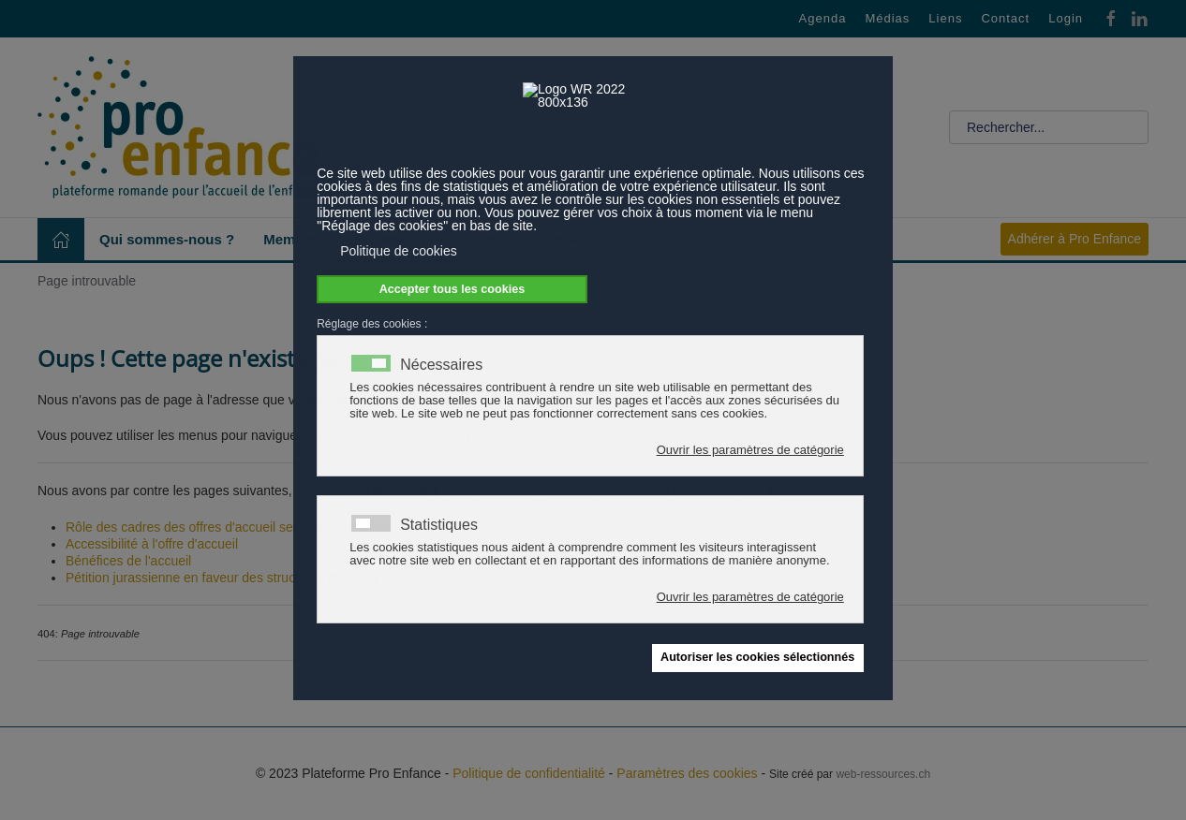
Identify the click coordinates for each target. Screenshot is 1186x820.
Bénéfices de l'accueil (128, 560)
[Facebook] (1111, 17)
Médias (887, 18)
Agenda (823, 18)
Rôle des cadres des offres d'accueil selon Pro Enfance (226, 527)
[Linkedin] (1139, 17)
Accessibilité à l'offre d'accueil (152, 543)
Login (1065, 18)
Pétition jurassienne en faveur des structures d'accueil (222, 577)
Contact (1005, 18)
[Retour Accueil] (178, 127)
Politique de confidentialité (528, 773)
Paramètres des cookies (686, 773)
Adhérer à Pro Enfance (1074, 238)
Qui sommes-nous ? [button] (166, 239)
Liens (945, 18)
